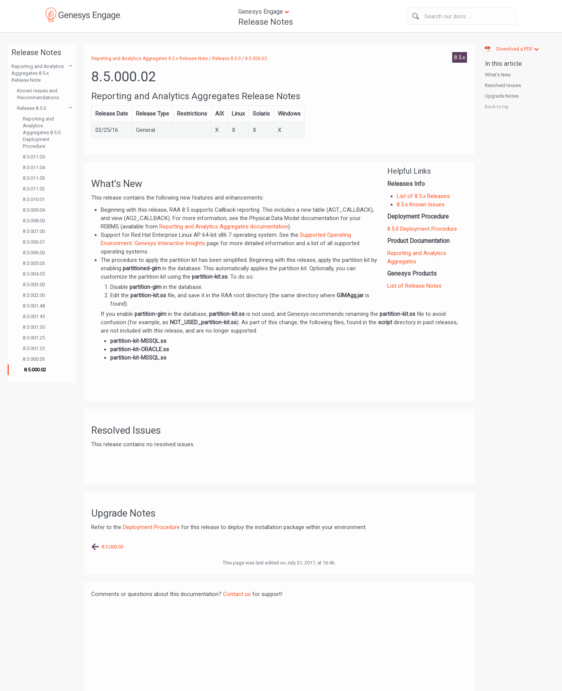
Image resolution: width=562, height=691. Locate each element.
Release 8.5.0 (31, 108)
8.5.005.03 (34, 263)
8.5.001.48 (34, 306)
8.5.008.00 (34, 220)
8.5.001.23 (34, 348)
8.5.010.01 (34, 199)
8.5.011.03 (34, 178)
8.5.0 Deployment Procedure (422, 228)
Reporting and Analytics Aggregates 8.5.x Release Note (37, 73)
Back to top (496, 106)
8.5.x (459, 57)
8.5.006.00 (34, 252)
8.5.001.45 (34, 316)
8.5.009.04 (34, 210)
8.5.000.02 (35, 369)
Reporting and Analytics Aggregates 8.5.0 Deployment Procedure (41, 132)
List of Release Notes (414, 285)
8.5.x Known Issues (421, 204)
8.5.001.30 (34, 327)
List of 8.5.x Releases (423, 196)
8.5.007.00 (34, 231)
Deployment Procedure (151, 527)
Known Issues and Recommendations (38, 94)
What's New (498, 75)
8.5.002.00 (34, 295)
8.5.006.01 (34, 242)
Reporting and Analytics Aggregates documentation (223, 226)
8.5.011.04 (34, 167)
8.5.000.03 (34, 359)
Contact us (237, 594)
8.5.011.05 (34, 157)
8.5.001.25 (34, 338)
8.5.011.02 (34, 189)
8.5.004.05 (34, 274)
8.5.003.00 (34, 284)
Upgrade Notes (502, 96)
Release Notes (265, 22)
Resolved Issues (503, 85)
